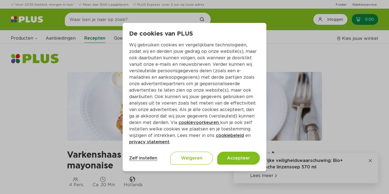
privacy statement (149, 141)
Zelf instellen (143, 158)
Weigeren (191, 158)
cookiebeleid (230, 135)
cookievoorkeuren (199, 122)
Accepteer (238, 158)
